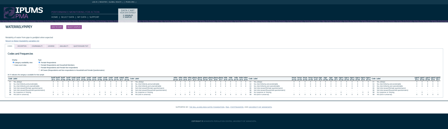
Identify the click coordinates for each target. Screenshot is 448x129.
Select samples (74, 27)
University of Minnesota (260, 107)
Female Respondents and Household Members (57, 65)
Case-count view (20, 65)
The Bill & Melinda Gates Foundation (206, 107)
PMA (227, 107)
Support (94, 17)
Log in (94, 2)
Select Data (67, 17)
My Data (81, 17)
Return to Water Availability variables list (22, 41)
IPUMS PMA (5, 5)
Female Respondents (48, 62)
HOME (54, 17)
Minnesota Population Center (217, 121)
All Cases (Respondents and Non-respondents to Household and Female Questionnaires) (73, 70)
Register (103, 2)
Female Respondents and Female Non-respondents (59, 68)
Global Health (115, 2)
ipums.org (130, 2)
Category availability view (23, 62)
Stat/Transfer (236, 107)
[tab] (10, 46)
